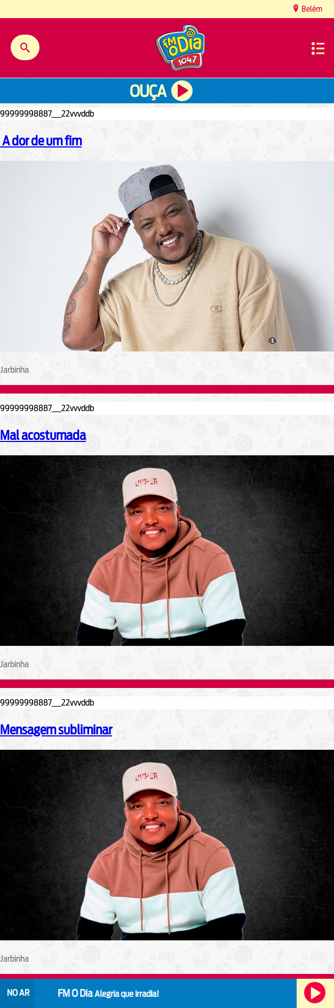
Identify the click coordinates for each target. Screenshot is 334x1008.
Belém (311, 8)
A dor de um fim (41, 140)
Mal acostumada (43, 435)
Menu (318, 48)
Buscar (25, 47)
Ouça (148, 91)
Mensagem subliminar (56, 729)
